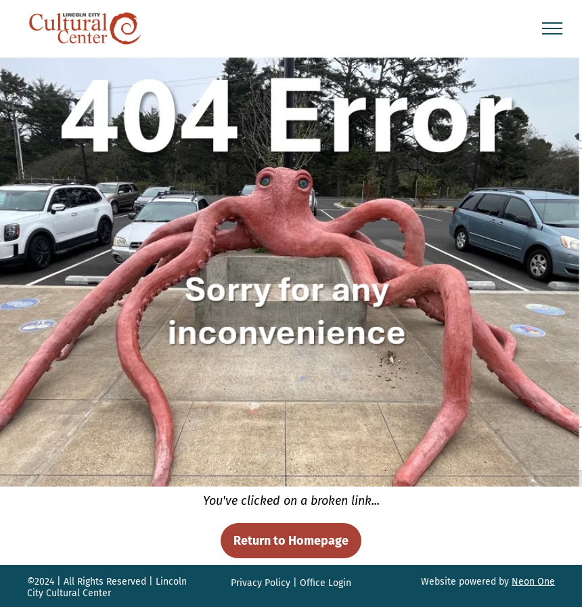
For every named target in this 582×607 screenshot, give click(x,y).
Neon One (533, 581)
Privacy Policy (260, 583)
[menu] (552, 28)
